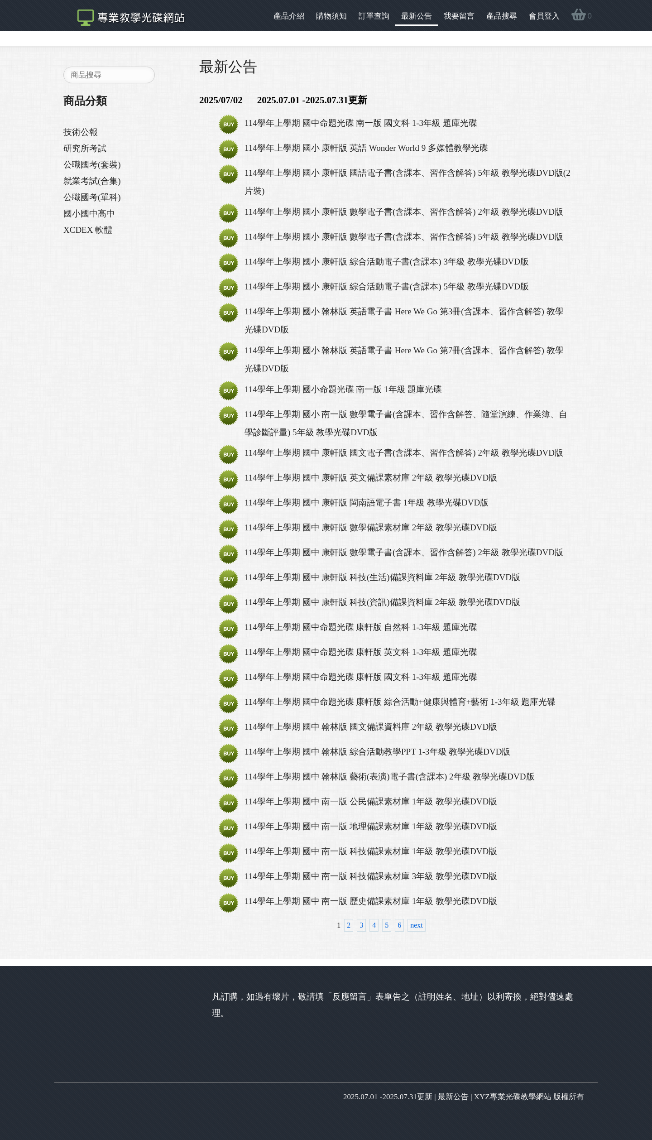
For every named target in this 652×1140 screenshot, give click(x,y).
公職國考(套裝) (92, 164)
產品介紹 (288, 16)
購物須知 (331, 16)
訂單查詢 (374, 16)
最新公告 (416, 16)
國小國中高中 (89, 213)
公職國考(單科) (92, 197)
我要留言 (459, 16)
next (416, 925)
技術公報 (80, 132)
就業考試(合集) (92, 181)
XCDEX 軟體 (87, 230)
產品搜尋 (501, 16)
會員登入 (544, 16)
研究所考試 (84, 148)
